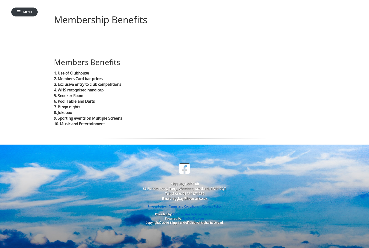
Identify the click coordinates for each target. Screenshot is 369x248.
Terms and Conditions (184, 207)
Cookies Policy (211, 207)
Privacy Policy (157, 207)
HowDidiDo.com (193, 218)
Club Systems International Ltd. (193, 214)
